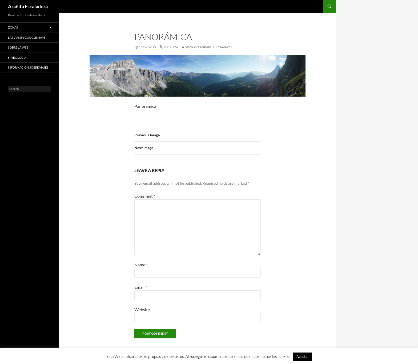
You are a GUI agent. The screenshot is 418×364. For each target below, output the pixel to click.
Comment (144, 196)
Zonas (13, 27)
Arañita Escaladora (28, 6)
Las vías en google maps (26, 37)
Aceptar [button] (302, 356)
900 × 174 (171, 47)
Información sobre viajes (28, 67)
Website (142, 309)
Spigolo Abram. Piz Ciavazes (208, 47)
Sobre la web (18, 47)
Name (141, 264)
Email (140, 287)
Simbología (17, 57)
